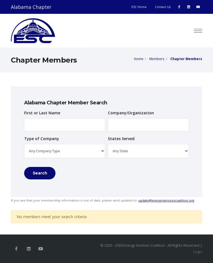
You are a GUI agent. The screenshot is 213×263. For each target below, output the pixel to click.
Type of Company (41, 138)
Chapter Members (186, 58)
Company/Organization (131, 112)
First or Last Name (42, 112)
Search (40, 173)
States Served (121, 138)
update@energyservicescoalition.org (166, 200)
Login (197, 251)
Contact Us (163, 7)
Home (138, 58)
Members (156, 58)
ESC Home (139, 7)
